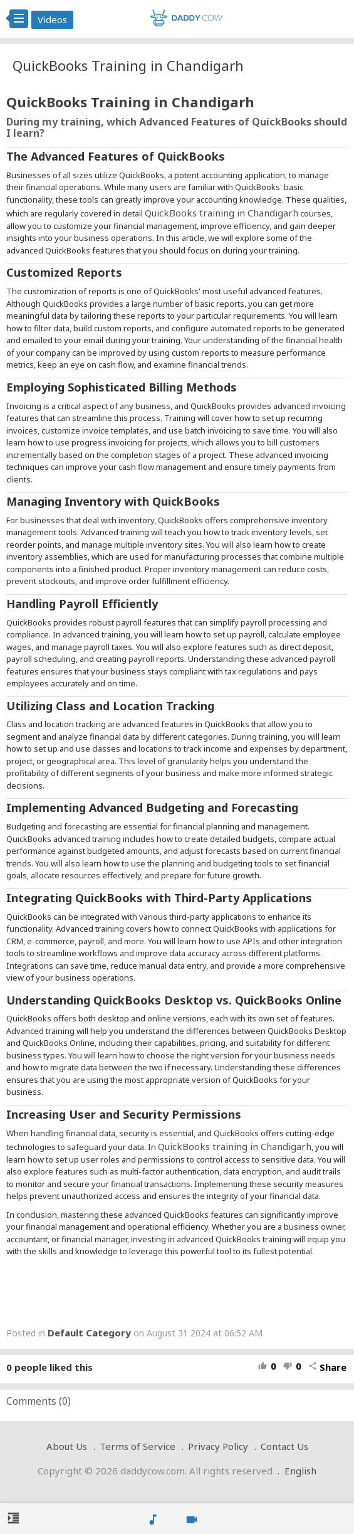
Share (327, 1367)
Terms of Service (137, 1446)
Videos (52, 19)
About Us (66, 1446)
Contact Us (284, 1446)
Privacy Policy (218, 1446)
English (300, 1470)
